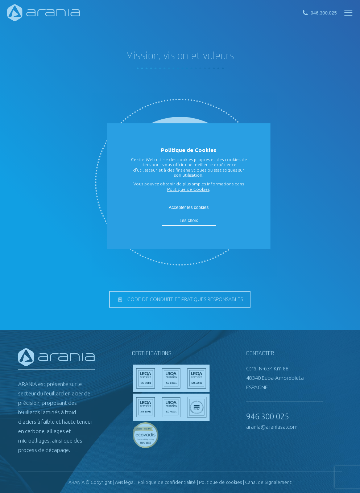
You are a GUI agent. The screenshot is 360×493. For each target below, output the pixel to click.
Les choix (188, 220)
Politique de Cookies (188, 189)
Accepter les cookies (188, 207)
